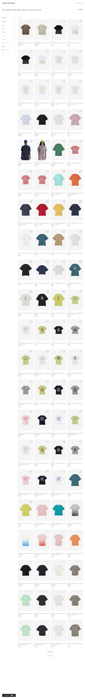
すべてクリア (13, 17)
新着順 (80, 9)
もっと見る (50, 655)
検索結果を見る (9, 695)
